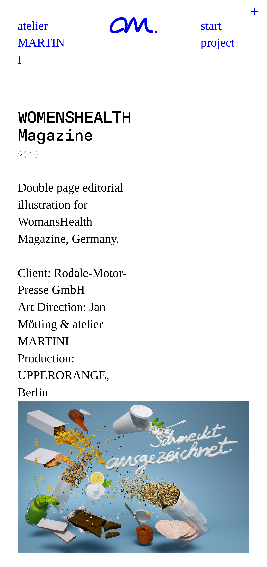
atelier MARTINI (41, 42)
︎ (254, 11)
